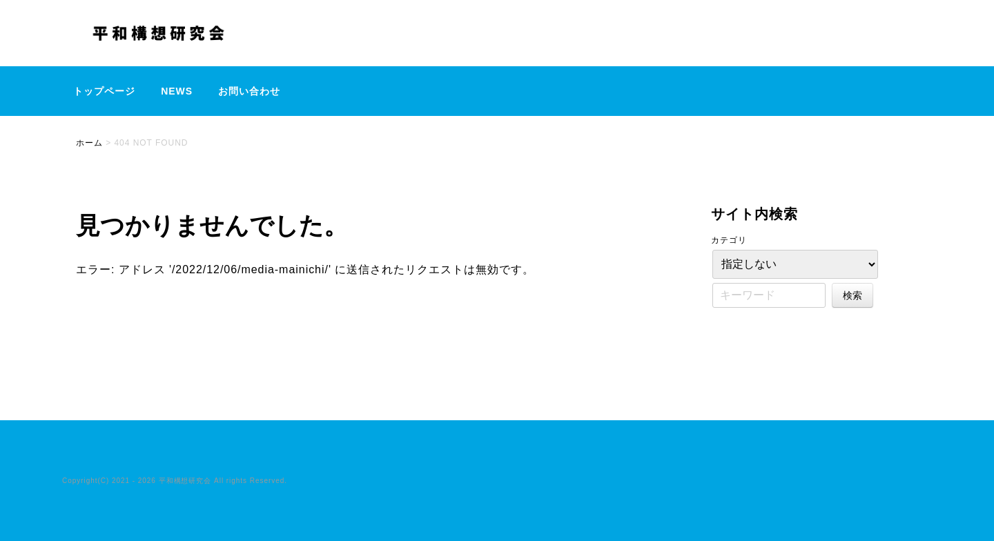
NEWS (177, 91)
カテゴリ (729, 240)
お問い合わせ (249, 91)
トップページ (104, 91)
